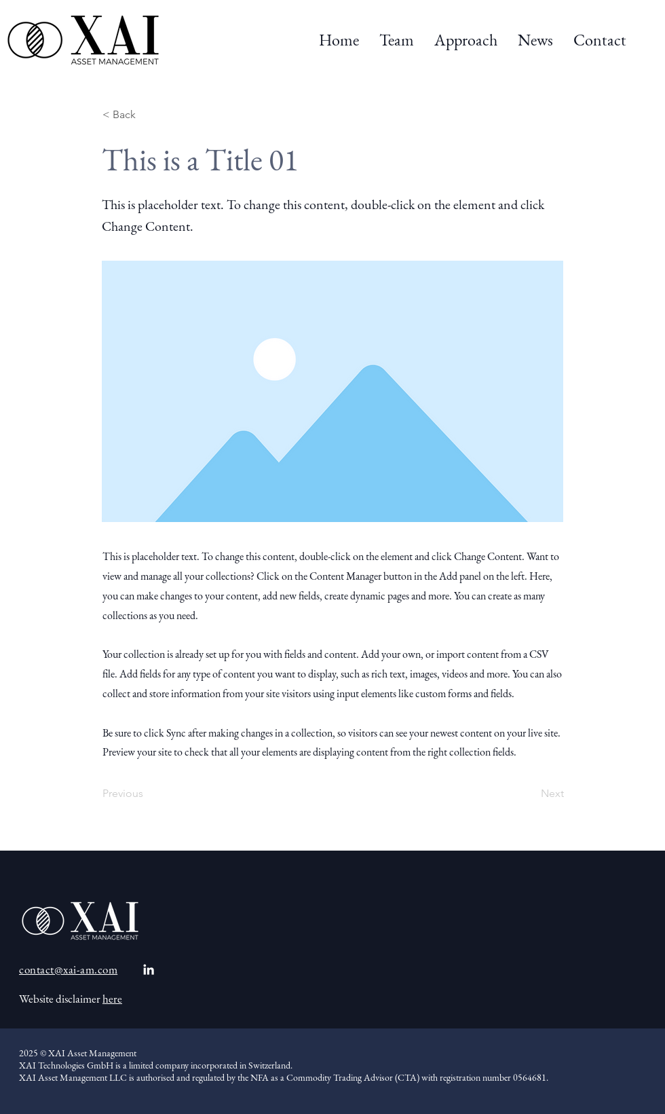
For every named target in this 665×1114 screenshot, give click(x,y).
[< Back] (147, 114)
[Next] (530, 793)
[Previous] (147, 793)
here (112, 998)
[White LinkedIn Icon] (148, 969)
